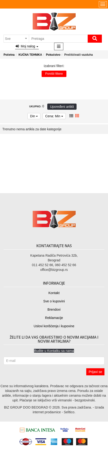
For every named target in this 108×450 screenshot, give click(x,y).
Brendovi (54, 309)
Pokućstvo (53, 54)
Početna (9, 54)
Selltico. (69, 412)
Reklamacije (54, 318)
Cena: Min (54, 116)
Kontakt (54, 293)
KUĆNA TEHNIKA (30, 54)
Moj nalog (27, 46)
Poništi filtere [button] (54, 73)
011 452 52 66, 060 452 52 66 (54, 265)
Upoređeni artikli (62, 107)
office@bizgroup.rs (54, 270)
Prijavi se (95, 372)
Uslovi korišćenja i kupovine (54, 326)
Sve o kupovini (54, 301)
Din (34, 116)
